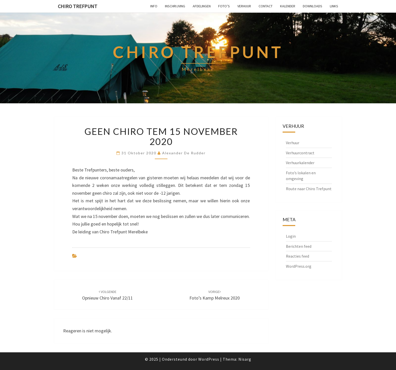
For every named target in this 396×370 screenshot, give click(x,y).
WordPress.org (298, 266)
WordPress (208, 359)
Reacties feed (297, 256)
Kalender (287, 6)
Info (153, 6)
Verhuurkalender (300, 162)
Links (334, 6)
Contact (266, 6)
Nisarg (244, 359)
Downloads (312, 6)
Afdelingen (202, 6)
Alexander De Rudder (184, 153)
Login (291, 236)
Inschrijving (175, 6)
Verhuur (244, 6)
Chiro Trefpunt (77, 6)
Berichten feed (298, 246)
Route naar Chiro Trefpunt (309, 188)
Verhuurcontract (300, 152)
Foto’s (224, 6)
